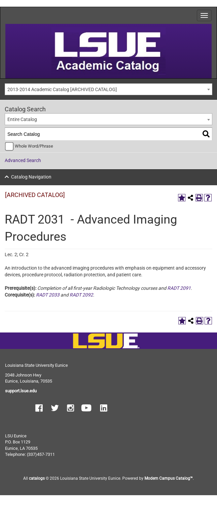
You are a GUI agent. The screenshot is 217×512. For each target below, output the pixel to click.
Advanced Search (23, 160)
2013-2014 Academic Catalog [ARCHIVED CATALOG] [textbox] (62, 89)
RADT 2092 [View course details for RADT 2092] (81, 295)
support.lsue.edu (21, 390)
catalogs (37, 478)
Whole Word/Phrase (34, 146)
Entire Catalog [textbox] (22, 119)
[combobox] (108, 89)
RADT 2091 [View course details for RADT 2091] (179, 288)
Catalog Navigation (31, 177)
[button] (39, 409)
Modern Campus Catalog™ (168, 478)
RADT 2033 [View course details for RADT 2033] (47, 295)
